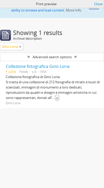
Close (98, 4)
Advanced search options (52, 57)
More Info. (74, 10)
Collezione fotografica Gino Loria (38, 66)
